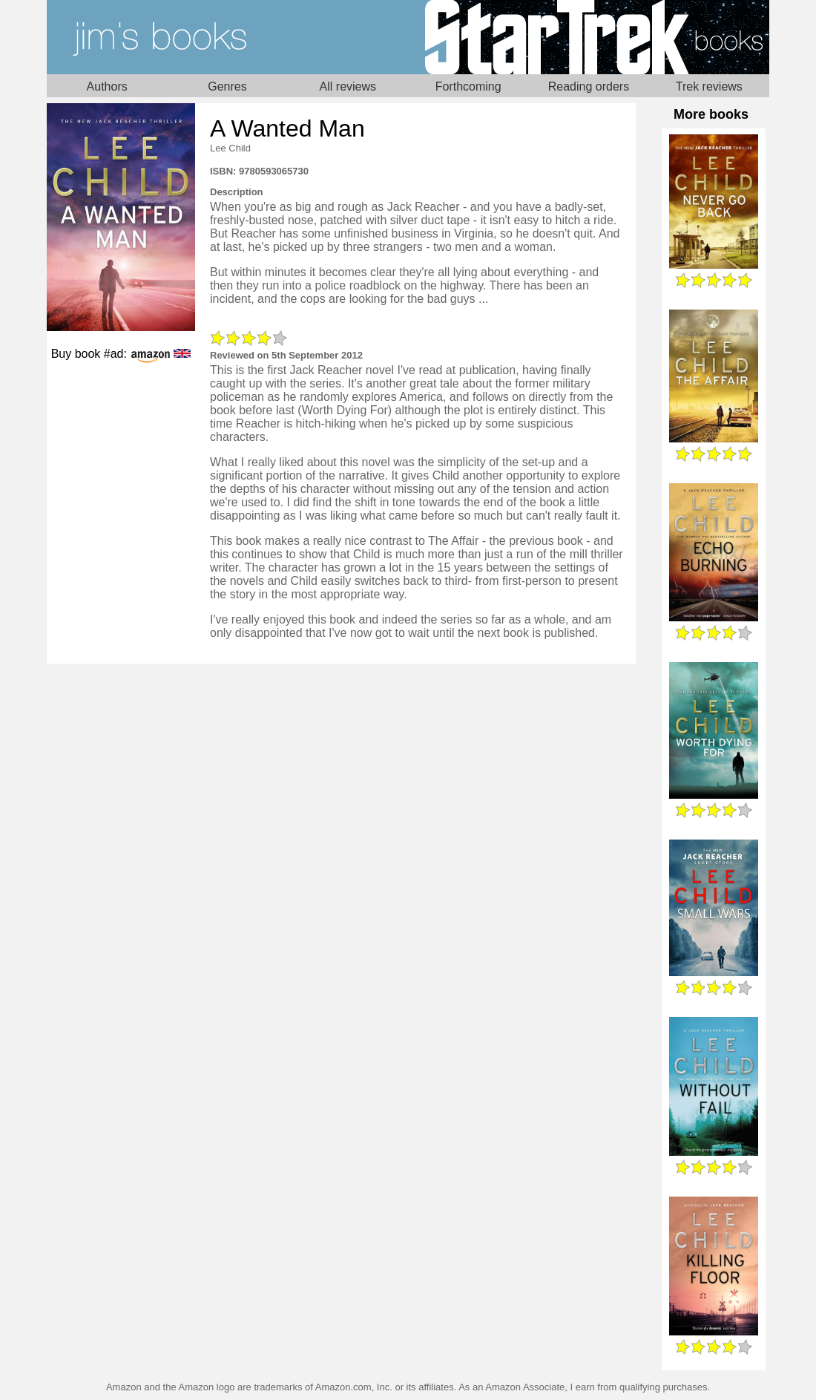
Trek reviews (709, 86)
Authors (107, 86)
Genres (227, 86)
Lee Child (230, 148)
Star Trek (588, 37)
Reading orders (588, 86)
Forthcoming (468, 86)
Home (227, 37)
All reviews (348, 86)
